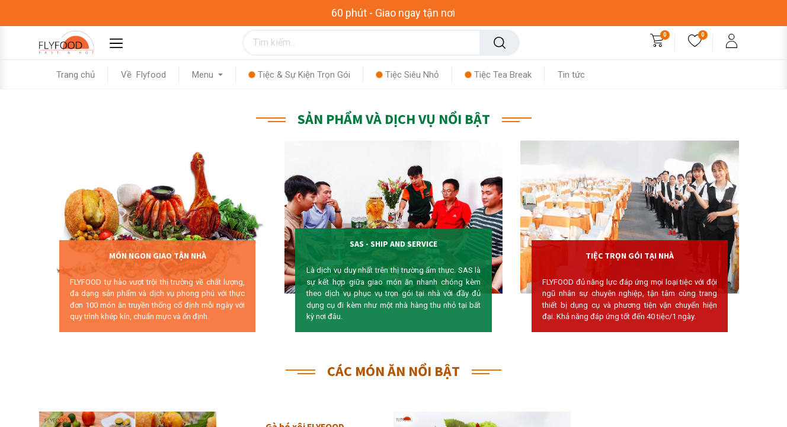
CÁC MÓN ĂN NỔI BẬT (393, 371)
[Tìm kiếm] (499, 43)
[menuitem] (82, 75)
